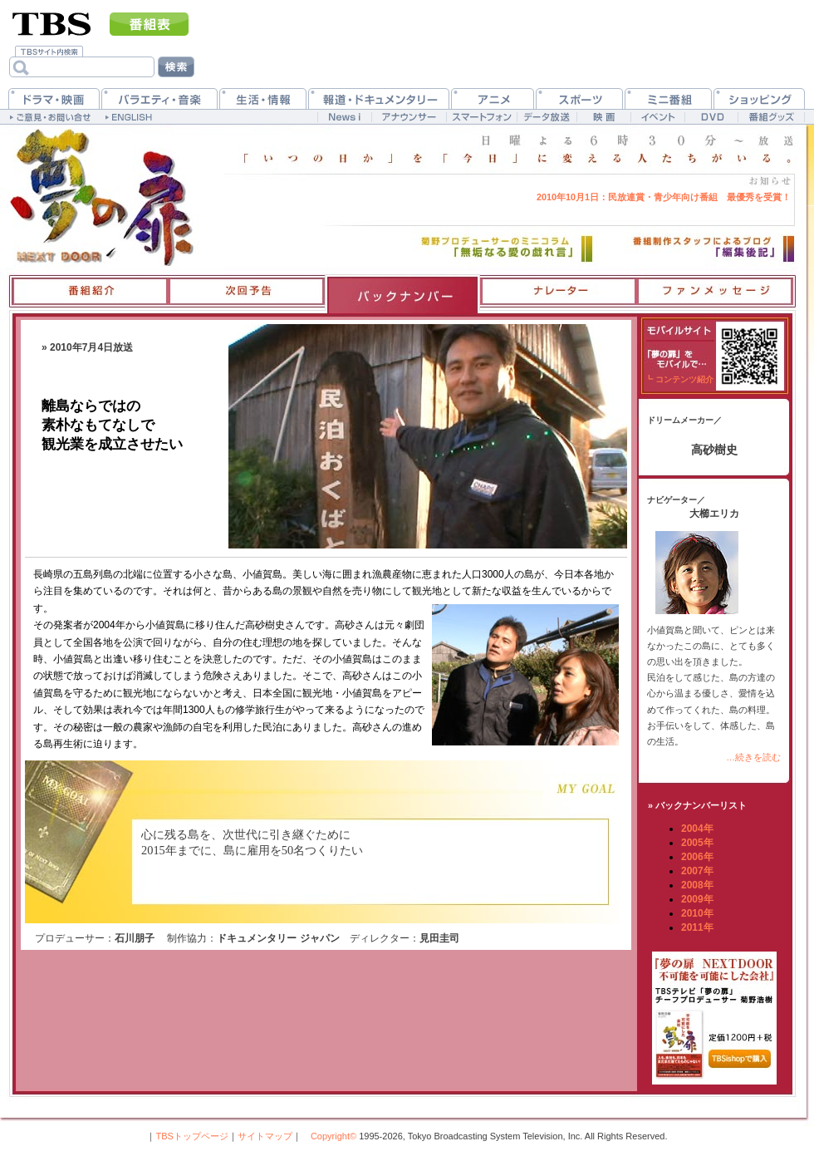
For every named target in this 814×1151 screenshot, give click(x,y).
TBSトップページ (191, 1136)
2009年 (697, 899)
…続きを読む (753, 757)
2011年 (697, 927)
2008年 (697, 885)
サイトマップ (265, 1136)
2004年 (697, 828)
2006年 (697, 857)
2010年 (697, 913)
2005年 (697, 842)
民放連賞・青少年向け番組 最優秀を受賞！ (664, 197)
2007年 (697, 871)
